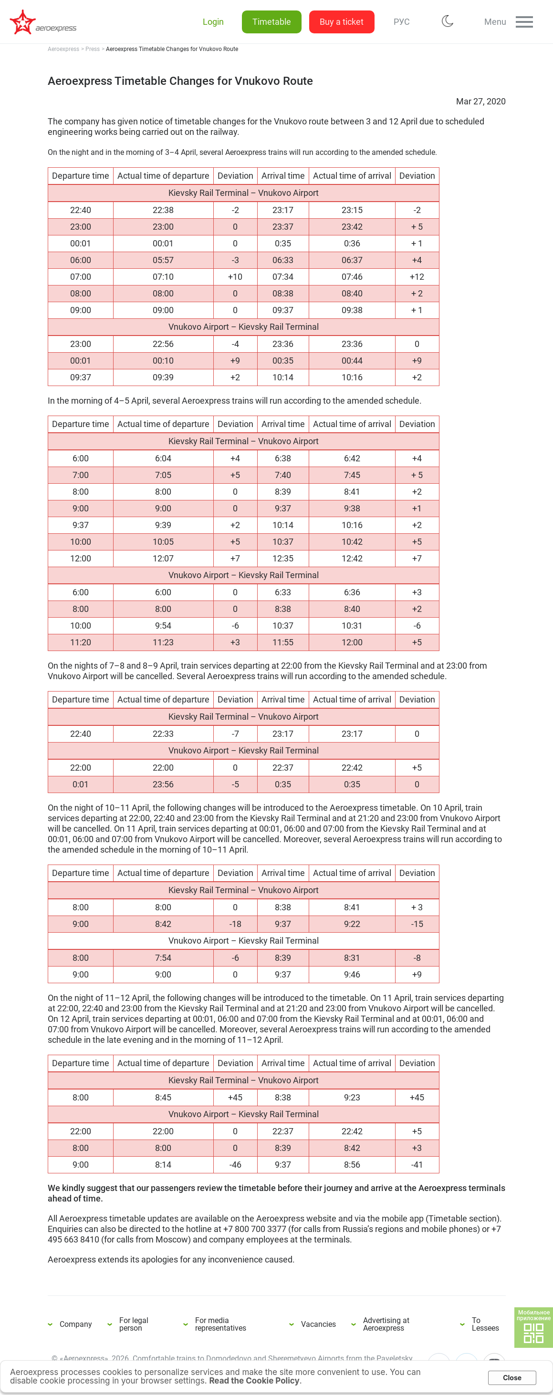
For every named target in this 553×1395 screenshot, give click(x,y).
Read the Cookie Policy (254, 1380)
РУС (400, 22)
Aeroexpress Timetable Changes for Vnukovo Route (48, 22)
